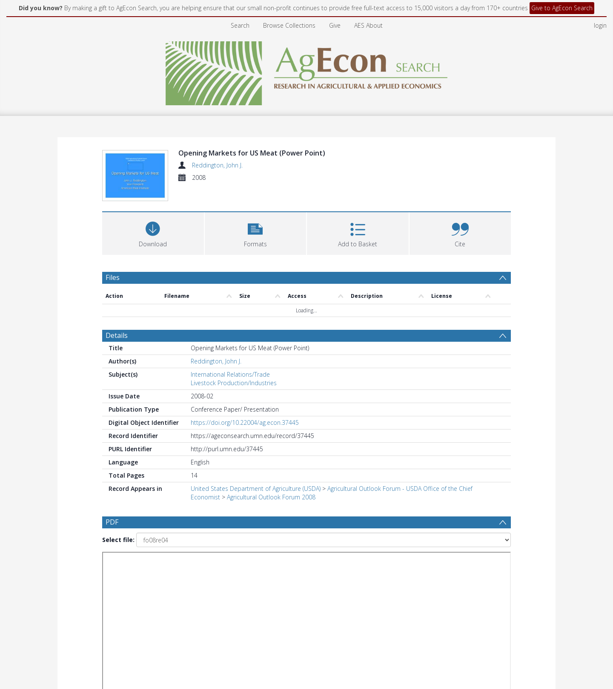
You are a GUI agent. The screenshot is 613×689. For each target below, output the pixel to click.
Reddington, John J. (217, 165)
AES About (368, 25)
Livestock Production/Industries (234, 383)
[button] (255, 232)
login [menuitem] (600, 25)
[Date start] (244, 566)
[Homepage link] (307, 71)
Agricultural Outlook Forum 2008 (271, 497)
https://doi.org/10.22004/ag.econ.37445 (245, 422)
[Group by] (157, 566)
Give (335, 25)
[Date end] (310, 566)
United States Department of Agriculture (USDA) (256, 488)
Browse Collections (289, 25)
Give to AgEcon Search (562, 8)
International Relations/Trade (230, 374)
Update (407, 566)
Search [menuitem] (240, 25)
